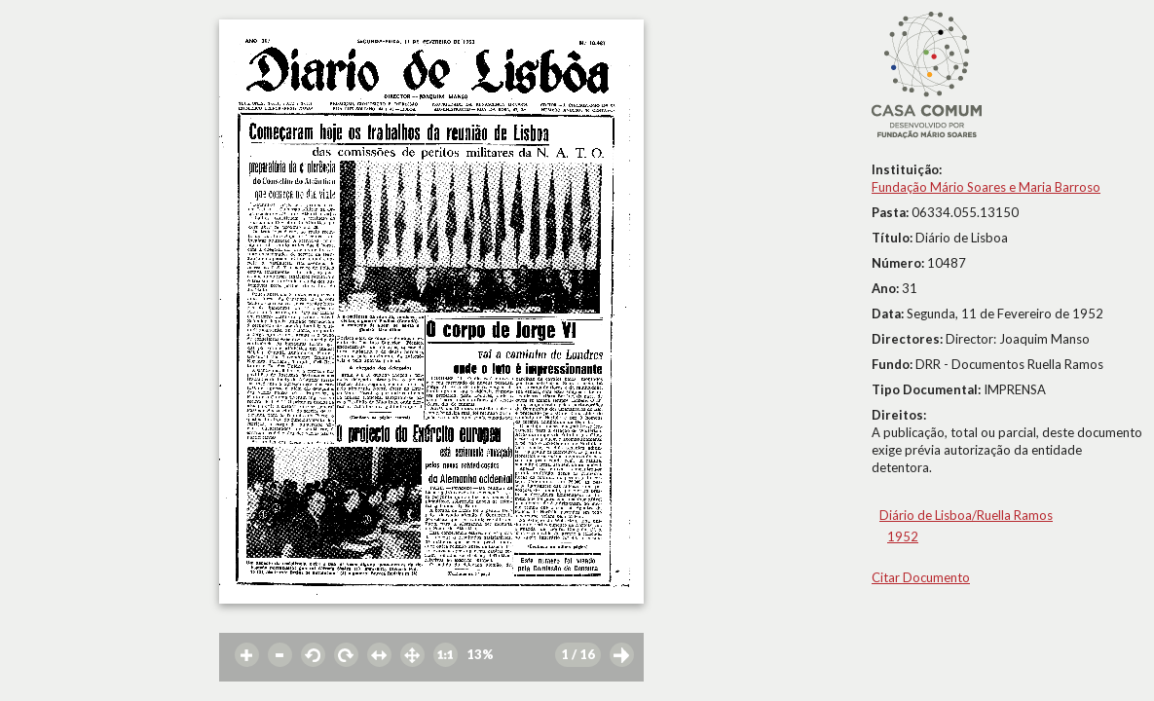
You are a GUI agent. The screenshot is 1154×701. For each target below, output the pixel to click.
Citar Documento (921, 577)
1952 (902, 536)
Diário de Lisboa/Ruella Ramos (966, 515)
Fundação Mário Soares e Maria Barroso (986, 187)
